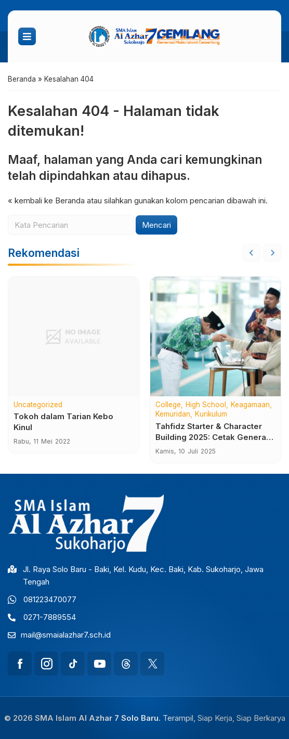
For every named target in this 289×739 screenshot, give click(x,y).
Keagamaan (250, 405)
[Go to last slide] (251, 253)
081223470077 (49, 599)
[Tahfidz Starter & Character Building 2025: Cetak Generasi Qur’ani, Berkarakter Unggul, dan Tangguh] (215, 336)
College (168, 405)
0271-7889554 (49, 617)
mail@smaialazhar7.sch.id (66, 635)
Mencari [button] (156, 225)
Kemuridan (172, 414)
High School (206, 405)
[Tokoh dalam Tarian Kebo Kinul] (73, 336)
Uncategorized (38, 405)
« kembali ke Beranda (46, 200)
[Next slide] (272, 253)
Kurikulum (211, 414)
